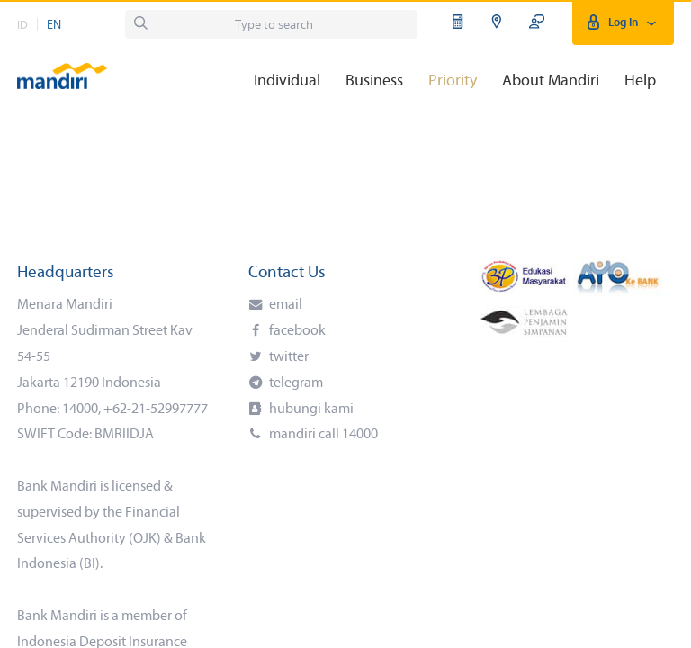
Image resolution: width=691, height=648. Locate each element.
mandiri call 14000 (322, 435)
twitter (287, 357)
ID (22, 26)
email (284, 305)
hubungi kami (310, 409)
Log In (623, 23)
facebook (296, 331)
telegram (294, 383)
